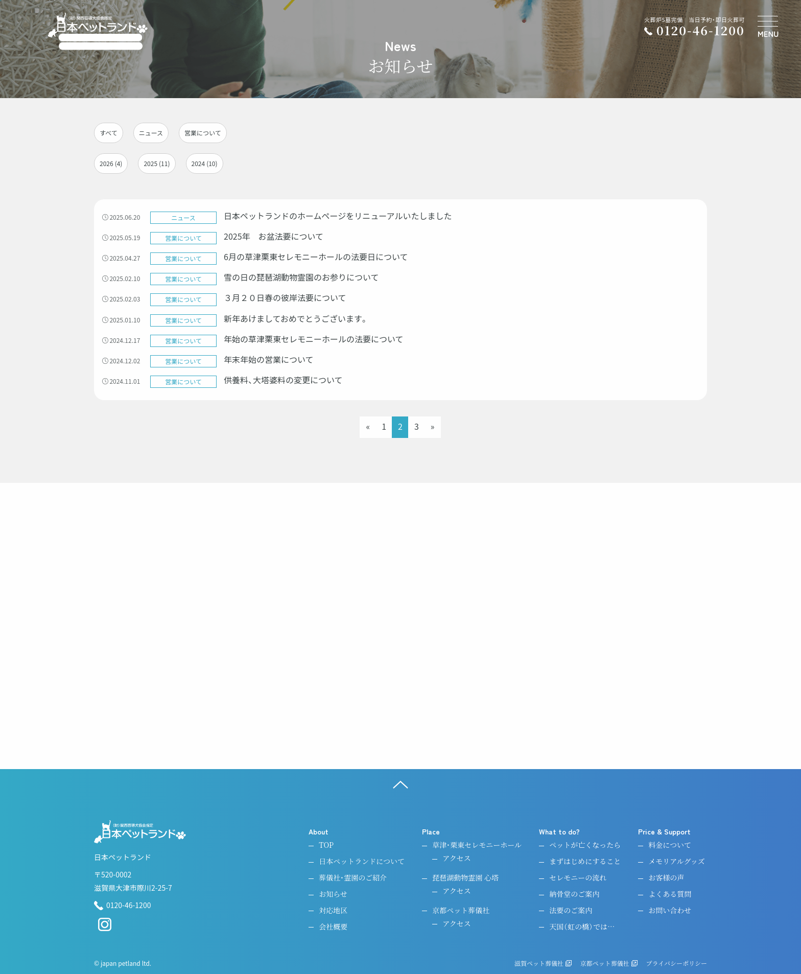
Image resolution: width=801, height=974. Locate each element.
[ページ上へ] (400, 784)
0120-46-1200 (122, 905)
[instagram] (104, 928)
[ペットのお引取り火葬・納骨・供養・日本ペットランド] (98, 31)
